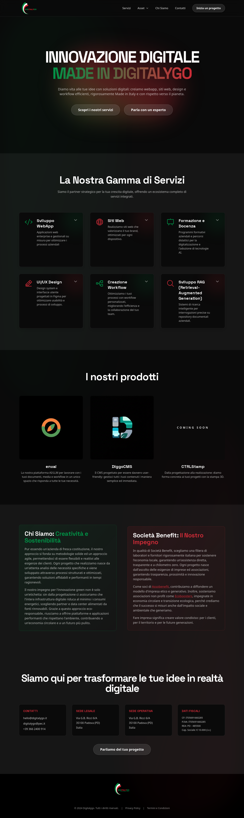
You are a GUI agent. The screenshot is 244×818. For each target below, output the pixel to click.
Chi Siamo (161, 8)
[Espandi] (76, 220)
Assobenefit (160, 585)
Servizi (126, 8)
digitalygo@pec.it (34, 723)
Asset (143, 8)
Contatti (180, 8)
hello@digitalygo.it (35, 718)
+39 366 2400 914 (34, 729)
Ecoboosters (183, 595)
